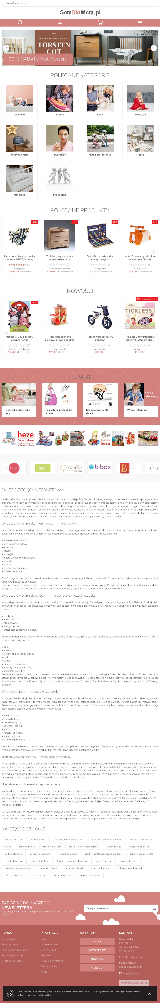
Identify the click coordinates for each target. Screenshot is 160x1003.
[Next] (154, 48)
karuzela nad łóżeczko (141, 839)
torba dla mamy (37, 875)
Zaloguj (60, 23)
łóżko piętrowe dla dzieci (130, 868)
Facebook (97, 967)
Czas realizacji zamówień (15, 950)
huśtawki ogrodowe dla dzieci (72, 861)
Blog (97, 941)
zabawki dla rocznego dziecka (83, 846)
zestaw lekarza (114, 846)
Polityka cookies (50, 966)
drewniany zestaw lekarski (18, 868)
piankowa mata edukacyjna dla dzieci (103, 853)
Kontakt (45, 972)
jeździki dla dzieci (13, 861)
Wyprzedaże (97, 950)
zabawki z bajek (27, 846)
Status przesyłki (10, 944)
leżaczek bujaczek (74, 868)
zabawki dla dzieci (52, 846)
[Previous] (6, 48)
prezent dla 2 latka (67, 853)
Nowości (97, 959)
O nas (44, 939)
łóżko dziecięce (38, 839)
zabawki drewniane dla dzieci (68, 839)
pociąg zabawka (103, 861)
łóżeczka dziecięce (100, 868)
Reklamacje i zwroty (12, 955)
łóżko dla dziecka (13, 875)
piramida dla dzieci (128, 861)
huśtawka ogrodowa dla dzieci (107, 839)
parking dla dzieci (13, 853)
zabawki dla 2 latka (39, 861)
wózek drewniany (62, 875)
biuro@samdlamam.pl (18, 3)
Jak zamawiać (9, 939)
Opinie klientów (49, 944)
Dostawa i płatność (12, 961)
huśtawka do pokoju (140, 846)
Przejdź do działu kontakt (134, 982)
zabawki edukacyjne (40, 853)
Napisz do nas (131, 973)
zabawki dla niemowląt (141, 853)
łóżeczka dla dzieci (14, 839)
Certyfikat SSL (49, 950)
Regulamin (46, 955)
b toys (8, 846)
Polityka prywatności (52, 961)
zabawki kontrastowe (89, 875)
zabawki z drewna (49, 868)
